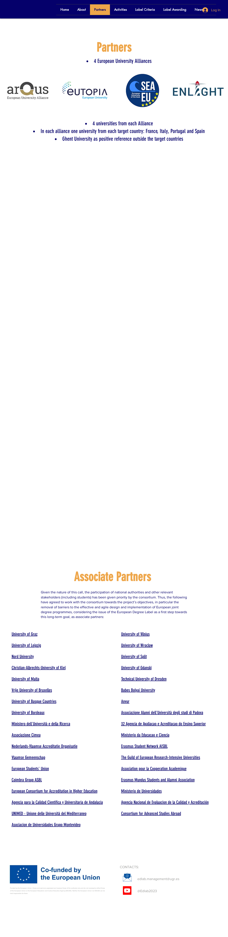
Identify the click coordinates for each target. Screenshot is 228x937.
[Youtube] (127, 890)
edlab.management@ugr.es (158, 879)
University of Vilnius (135, 634)
